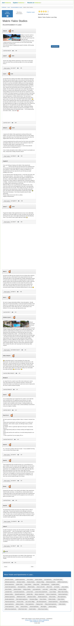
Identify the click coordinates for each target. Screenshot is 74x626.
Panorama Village (34, 599)
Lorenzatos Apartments (19, 591)
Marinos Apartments (62, 594)
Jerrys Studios (8, 589)
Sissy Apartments (64, 601)
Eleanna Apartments (50, 581)
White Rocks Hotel (22, 609)
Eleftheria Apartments (62, 581)
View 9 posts (7, 221)
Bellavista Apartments (10, 581)
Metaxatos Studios (32, 596)
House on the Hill (40, 586)
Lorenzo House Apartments (41, 591)
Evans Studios (28, 584)
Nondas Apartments (9, 599)
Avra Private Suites (58, 579)
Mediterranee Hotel (21, 596)
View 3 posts (7, 201)
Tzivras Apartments (9, 606)
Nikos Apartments (62, 596)
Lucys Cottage (52, 591)
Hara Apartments (22, 586)
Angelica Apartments (20, 579)
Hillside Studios (31, 586)
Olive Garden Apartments (21, 599)
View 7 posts (7, 156)
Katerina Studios (17, 589)
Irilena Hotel (49, 586)
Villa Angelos (43, 606)
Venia (17, 606)
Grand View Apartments (10, 586)
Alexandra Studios (9, 579)
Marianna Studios (9, 594)
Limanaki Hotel (8, 591)
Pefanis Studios (51, 599)
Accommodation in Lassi (16, 7)
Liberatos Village (62, 589)
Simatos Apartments (53, 601)
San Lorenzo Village (29, 601)
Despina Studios (30, 581)
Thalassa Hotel (39, 604)
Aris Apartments (47, 579)
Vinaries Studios (52, 606)
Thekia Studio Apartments (50, 604)
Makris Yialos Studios (63, 591)
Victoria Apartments (34, 606)
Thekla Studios (62, 604)
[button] (19, 2)
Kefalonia (4, 7)
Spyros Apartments (9, 604)
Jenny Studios (65, 586)
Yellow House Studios (43, 609)
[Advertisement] (19, 247)
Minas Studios (52, 596)
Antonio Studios (38, 579)
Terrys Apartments (30, 604)
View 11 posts (7, 521)
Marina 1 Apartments (39, 594)
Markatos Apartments (10, 596)
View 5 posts (7, 291)
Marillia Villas (30, 594)
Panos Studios (43, 599)
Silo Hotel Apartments (41, 601)
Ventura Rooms (24, 606)
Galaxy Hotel (36, 584)
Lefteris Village (53, 589)
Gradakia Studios (55, 584)
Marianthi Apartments (20, 594)
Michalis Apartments (42, 596)
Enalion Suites (19, 584)
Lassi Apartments (36, 589)
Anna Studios (30, 579)
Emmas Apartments (9, 584)
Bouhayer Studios (21, 581)
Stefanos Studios (19, 604)
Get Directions (55, 46)
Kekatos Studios (26, 589)
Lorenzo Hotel (29, 591)
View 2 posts (7, 68)
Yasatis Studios (32, 609)
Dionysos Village (40, 581)
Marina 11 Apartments (51, 594)
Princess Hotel (20, 601)
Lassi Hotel (45, 589)
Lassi (8, 7)
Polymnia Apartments (10, 601)
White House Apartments (10, 609)
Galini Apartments (45, 584)
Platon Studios (61, 599)
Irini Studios (56, 586)
